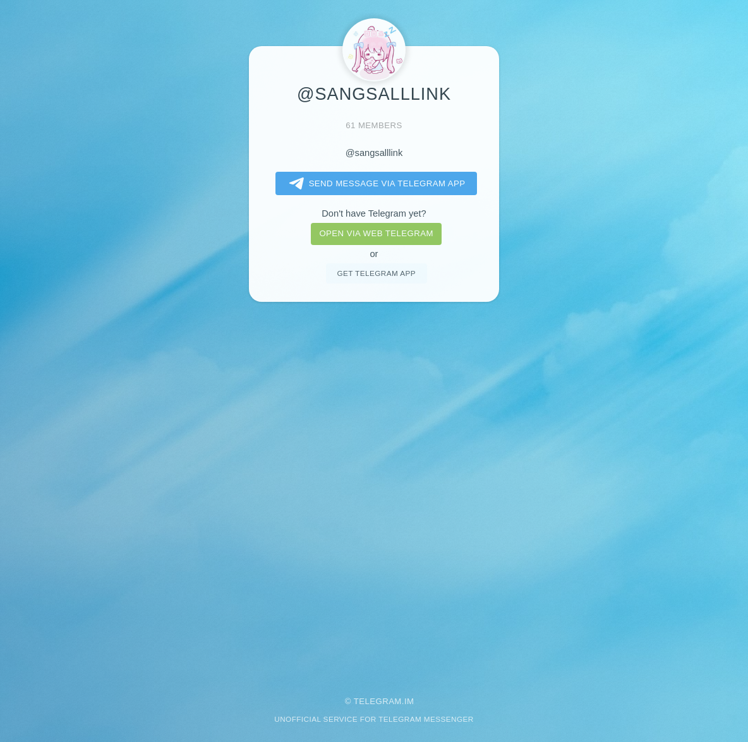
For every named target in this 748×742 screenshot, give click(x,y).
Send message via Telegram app (375, 183)
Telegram (378, 701)
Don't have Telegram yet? (374, 213)
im (409, 701)
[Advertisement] (374, 491)
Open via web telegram (376, 233)
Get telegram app (376, 273)
